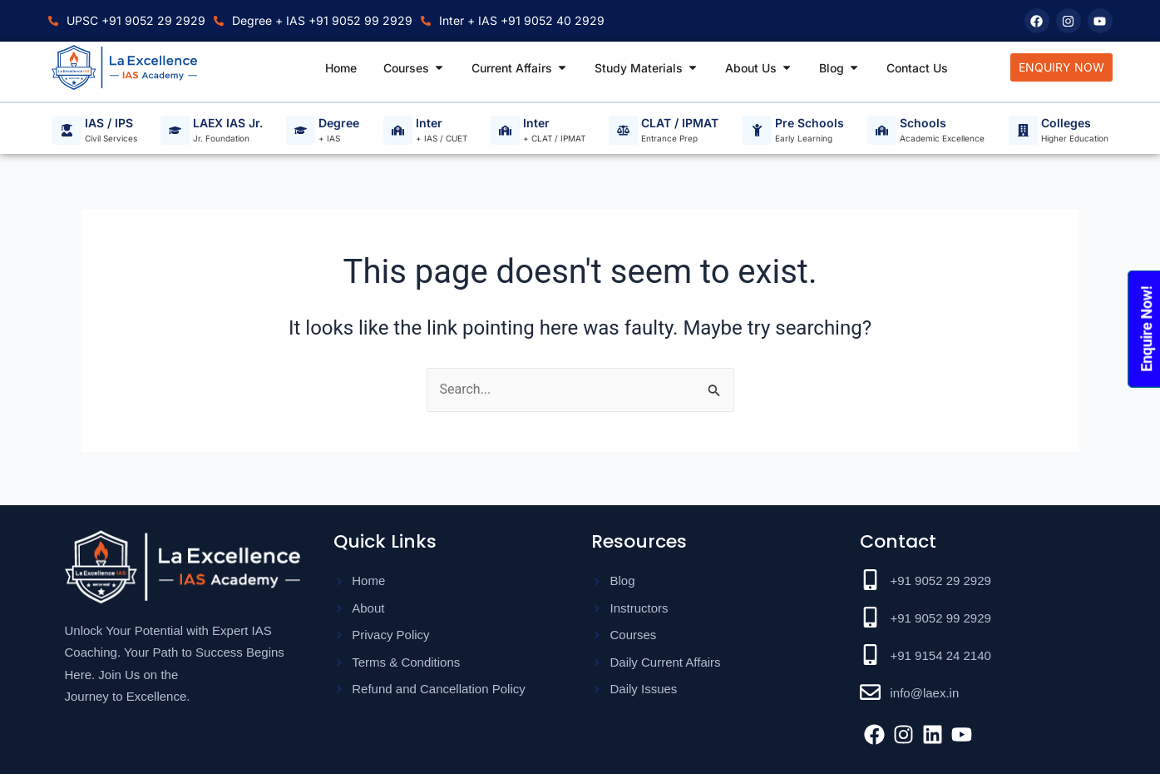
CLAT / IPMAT (679, 124)
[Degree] (300, 130)
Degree (338, 124)
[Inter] (397, 130)
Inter (429, 124)
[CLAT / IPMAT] (623, 130)
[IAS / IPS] (66, 130)
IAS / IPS (109, 124)
